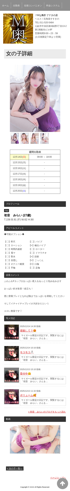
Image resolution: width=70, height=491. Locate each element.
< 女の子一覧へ (14, 468)
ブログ (36, 15)
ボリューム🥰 (28, 395)
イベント (24, 15)
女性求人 (48, 15)
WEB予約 (35, 25)
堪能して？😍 (28, 330)
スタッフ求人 (8, 25)
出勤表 (16, 5)
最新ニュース (8, 15)
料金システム (53, 5)
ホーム (5, 5)
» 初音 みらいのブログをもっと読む (47, 412)
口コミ (23, 25)
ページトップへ (58, 477)
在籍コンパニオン (33, 5)
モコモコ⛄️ (27, 352)
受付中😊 (25, 373)
